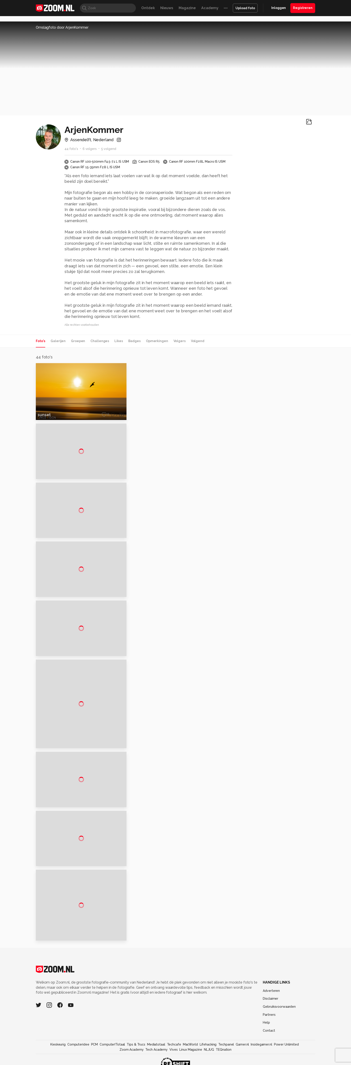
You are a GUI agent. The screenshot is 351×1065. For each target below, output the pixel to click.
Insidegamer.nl (261, 1050)
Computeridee (78, 1050)
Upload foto (245, 8)
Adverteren (271, 997)
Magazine (187, 8)
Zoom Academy (132, 1056)
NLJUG (209, 1056)
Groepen (78, 341)
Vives (173, 1056)
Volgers (179, 341)
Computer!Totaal (112, 1050)
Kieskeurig (58, 1050)
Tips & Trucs (136, 1050)
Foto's (40, 341)
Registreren (302, 8)
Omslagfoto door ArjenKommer (62, 27)
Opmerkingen (157, 341)
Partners (269, 1020)
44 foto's (71, 149)
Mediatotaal (156, 1050)
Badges (134, 341)
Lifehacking (208, 1050)
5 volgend (108, 149)
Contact (269, 1037)
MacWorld (190, 1050)
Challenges (99, 341)
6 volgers (90, 149)
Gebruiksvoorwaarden (279, 1013)
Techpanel (226, 1050)
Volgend (197, 341)
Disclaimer (270, 1005)
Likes (118, 341)
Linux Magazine (190, 1056)
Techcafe (174, 1050)
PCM (94, 1050)
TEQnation (223, 1056)
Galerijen (58, 341)
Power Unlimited (286, 1050)
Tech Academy (156, 1056)
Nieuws (166, 8)
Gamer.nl (242, 1050)
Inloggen (278, 8)
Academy (209, 8)
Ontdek (148, 8)
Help (266, 1029)
